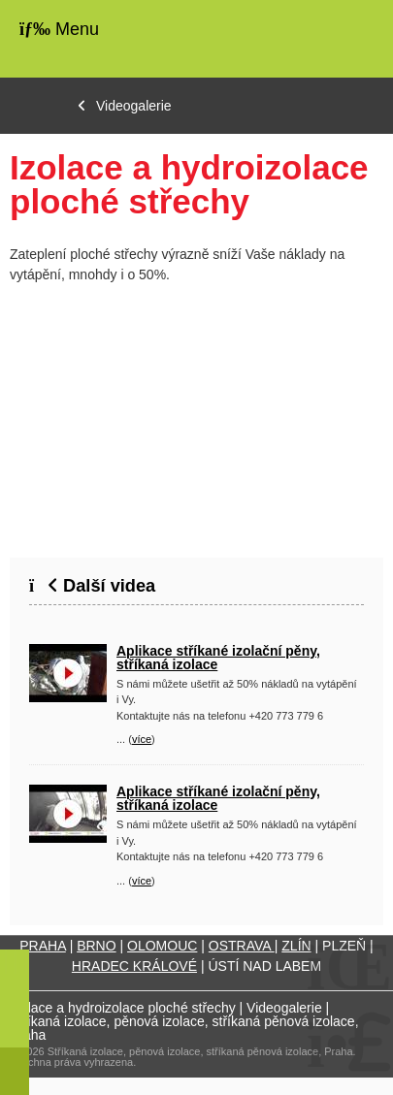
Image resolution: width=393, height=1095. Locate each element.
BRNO (96, 945)
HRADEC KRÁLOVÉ (134, 966)
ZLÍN (296, 945)
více (141, 739)
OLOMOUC (162, 945)
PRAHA (42, 945)
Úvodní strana (318, 39)
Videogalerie (134, 105)
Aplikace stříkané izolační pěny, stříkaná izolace (218, 657)
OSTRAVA (242, 945)
